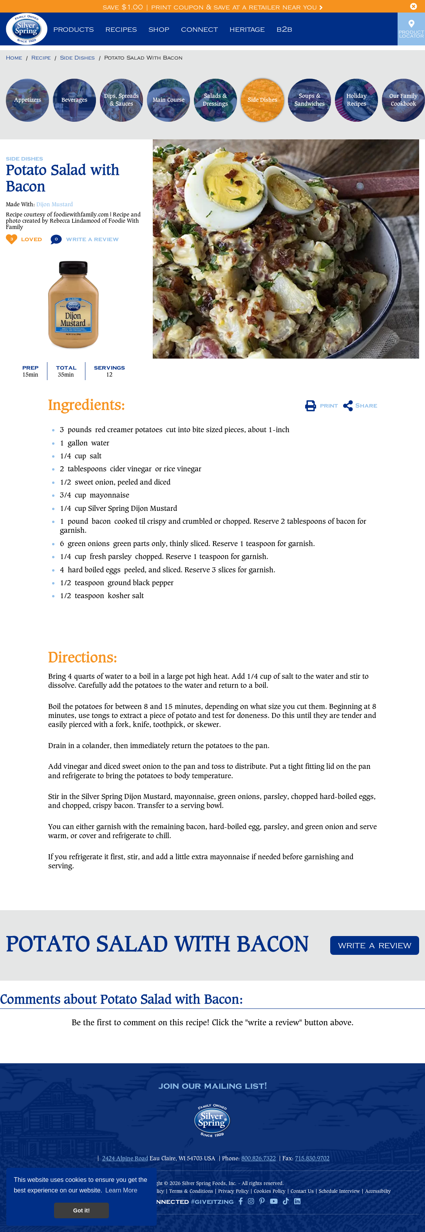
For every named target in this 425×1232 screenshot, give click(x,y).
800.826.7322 (258, 1159)
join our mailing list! (212, 1086)
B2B (284, 29)
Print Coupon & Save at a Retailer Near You (237, 7)
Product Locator (411, 29)
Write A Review (85, 239)
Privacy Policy (233, 1191)
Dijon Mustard (54, 205)
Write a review (374, 945)
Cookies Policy (270, 1191)
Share (360, 405)
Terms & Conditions (191, 1191)
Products (73, 29)
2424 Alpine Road (125, 1159)
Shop (158, 29)
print (321, 405)
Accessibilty (378, 1191)
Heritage (247, 29)
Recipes (121, 29)
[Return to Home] (14, 58)
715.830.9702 (312, 1159)
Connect (199, 29)
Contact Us (302, 1191)
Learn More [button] (121, 1190)
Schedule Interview (339, 1191)
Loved (24, 239)
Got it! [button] (81, 1210)
